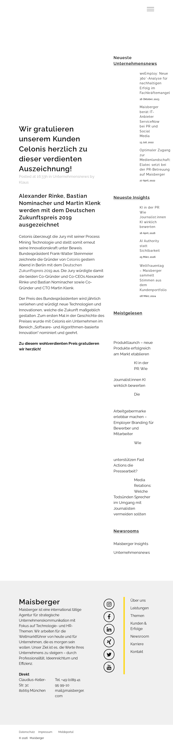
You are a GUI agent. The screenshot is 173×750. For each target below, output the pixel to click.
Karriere (136, 635)
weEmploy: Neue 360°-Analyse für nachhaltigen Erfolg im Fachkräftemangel (155, 83)
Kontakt (136, 643)
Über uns (138, 592)
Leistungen (139, 599)
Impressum (45, 723)
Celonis (69, 252)
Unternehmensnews (68, 176)
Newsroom (139, 628)
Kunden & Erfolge (138, 617)
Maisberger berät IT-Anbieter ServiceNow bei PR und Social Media (149, 121)
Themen (137, 607)
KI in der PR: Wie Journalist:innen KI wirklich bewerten (153, 216)
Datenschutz (27, 723)
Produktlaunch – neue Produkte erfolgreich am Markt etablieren (132, 346)
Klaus (95, 176)
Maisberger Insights (130, 535)
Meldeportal (65, 723)
